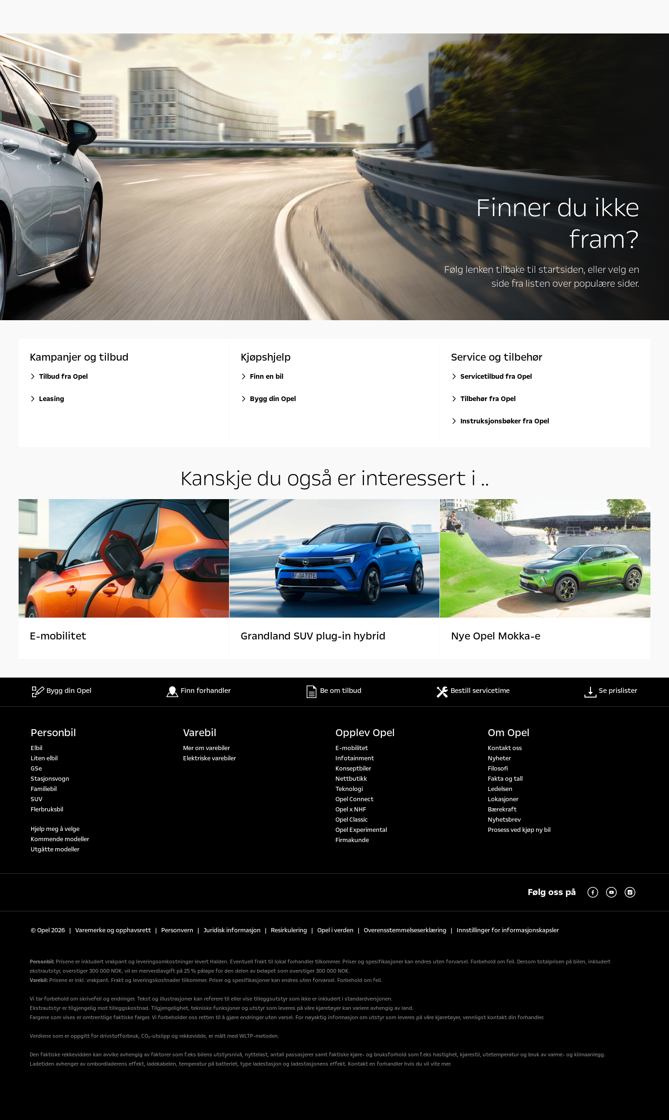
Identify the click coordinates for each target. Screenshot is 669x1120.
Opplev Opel (365, 733)
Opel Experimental (361, 830)
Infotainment (354, 758)
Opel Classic (351, 820)
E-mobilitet (351, 748)
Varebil (199, 733)
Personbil (53, 733)
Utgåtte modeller (55, 849)
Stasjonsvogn (50, 779)
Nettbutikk (351, 779)
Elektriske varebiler (209, 758)
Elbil (36, 748)
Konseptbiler (353, 768)
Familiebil (44, 789)
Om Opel (509, 733)
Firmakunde (352, 840)
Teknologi (349, 789)
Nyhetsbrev (504, 820)
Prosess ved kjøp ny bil (519, 830)
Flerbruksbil (47, 809)
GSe (36, 768)
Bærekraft (502, 809)
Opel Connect (354, 799)
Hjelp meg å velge (55, 829)
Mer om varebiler (206, 748)
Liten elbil (44, 758)
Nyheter (499, 758)
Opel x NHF (350, 809)
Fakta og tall (505, 779)
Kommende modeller (60, 839)
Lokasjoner (503, 799)
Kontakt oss (505, 748)
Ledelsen (500, 789)
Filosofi (498, 768)
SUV (36, 799)
